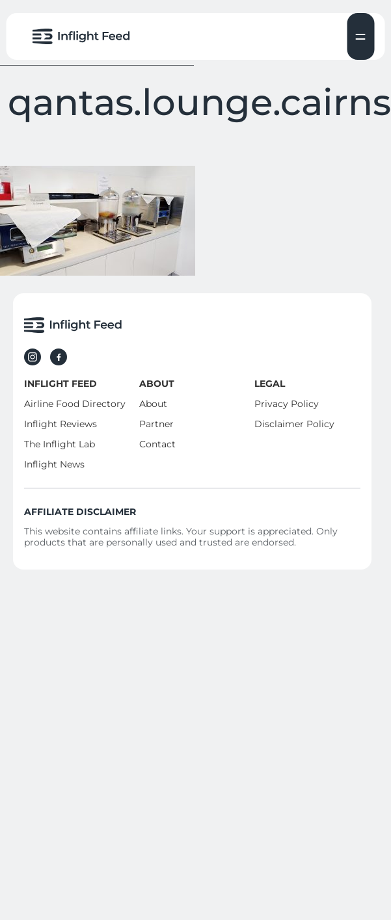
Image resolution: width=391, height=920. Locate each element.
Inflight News (54, 464)
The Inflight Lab (59, 444)
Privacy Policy (286, 404)
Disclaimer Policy (294, 424)
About (153, 404)
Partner (156, 424)
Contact (157, 444)
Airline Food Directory (75, 404)
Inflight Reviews (60, 424)
